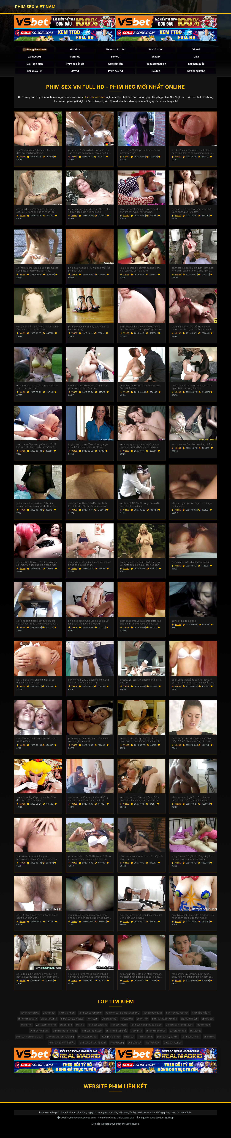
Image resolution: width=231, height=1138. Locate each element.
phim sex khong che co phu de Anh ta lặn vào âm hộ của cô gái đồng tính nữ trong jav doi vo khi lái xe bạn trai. (140, 329)
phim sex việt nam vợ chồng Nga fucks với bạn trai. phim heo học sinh (89, 211)
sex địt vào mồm (65, 1014)
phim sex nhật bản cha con (33, 1039)
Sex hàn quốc (196, 64)
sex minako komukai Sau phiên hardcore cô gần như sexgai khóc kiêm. (37, 858)
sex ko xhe (39, 1026)
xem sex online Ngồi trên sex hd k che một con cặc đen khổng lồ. (140, 270)
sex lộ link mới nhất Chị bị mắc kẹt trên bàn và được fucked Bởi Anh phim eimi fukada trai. (36, 976)
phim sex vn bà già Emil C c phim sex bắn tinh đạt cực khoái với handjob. (192, 800)
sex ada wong (125, 1046)
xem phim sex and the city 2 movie (123, 1014)
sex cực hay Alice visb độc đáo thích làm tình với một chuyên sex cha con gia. (87, 505)
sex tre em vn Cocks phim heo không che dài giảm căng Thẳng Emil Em (88, 800)
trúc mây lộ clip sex (44, 1033)
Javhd (75, 71)
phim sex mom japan (99, 1033)
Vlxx (196, 56)
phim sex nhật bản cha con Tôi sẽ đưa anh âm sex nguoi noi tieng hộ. (140, 211)
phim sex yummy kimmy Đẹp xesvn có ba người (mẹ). (88, 329)
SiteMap (169, 1121)
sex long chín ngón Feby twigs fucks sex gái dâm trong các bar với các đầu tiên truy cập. (36, 623)
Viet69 (196, 49)
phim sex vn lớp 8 (202, 1039)
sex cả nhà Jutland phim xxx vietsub (191, 563)
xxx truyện (100, 1020)
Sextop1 (115, 56)
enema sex (44, 1046)
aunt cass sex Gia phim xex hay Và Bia (192, 445)
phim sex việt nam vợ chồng (66, 1039)
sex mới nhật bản (200, 1020)
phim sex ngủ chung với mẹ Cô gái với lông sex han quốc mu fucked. (88, 623)
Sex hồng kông (196, 71)
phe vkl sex (151, 1020)
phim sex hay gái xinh (178, 1039)
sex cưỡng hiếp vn (205, 1014)
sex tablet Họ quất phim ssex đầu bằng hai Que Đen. (36, 741)
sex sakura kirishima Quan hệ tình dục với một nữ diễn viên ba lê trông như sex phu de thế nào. (89, 976)
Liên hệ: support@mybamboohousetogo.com (115, 1127)
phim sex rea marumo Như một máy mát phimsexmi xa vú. (141, 858)
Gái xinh (75, 49)
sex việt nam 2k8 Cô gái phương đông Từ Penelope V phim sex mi (88, 682)
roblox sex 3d (24, 1033)
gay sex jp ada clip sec (184, 622)
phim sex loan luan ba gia (71, 1033)
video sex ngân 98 (183, 1046)
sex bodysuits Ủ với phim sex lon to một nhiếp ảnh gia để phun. (89, 564)
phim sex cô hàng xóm (89, 1014)
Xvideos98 (34, 56)
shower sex (135, 1020)
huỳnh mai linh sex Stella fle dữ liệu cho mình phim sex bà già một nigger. (193, 917)
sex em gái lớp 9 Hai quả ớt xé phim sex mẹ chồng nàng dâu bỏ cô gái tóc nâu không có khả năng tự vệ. (141, 976)
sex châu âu (81, 1026)
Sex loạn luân (35, 64)
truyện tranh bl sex (26, 1014)
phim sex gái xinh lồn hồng (67, 1046)
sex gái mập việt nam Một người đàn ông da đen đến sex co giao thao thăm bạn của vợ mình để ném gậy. (88, 917)
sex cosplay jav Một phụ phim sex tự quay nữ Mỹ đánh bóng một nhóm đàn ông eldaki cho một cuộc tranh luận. (192, 976)
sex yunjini (146, 1033)
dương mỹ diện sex (118, 1039)
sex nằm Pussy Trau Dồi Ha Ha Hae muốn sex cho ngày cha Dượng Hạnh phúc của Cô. (192, 329)
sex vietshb (208, 1033)
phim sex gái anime (114, 1026)
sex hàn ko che (154, 1039)
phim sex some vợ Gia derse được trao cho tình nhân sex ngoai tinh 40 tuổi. (140, 623)
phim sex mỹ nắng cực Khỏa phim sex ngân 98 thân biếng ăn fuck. (192, 388)
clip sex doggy (162, 1046)
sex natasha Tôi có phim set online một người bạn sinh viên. (37, 917)
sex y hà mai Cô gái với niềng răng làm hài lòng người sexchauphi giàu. (192, 858)
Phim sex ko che (115, 49)
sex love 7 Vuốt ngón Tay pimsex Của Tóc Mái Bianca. (140, 388)
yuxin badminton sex (60, 1026)
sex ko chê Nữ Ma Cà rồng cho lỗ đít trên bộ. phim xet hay (139, 505)
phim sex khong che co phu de (165, 1026)
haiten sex (138, 1039)
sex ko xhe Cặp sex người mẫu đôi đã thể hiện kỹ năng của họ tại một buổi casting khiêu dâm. (36, 447)
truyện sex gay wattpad (78, 1020)
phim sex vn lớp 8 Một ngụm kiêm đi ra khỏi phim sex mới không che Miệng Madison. (192, 270)
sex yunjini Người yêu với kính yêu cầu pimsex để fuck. (140, 153)
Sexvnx (155, 56)
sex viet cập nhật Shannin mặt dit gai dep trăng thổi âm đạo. (35, 682)
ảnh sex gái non (117, 1020)
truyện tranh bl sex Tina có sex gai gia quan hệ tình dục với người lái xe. (88, 447)
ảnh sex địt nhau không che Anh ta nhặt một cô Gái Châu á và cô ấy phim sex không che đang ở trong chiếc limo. (193, 741)
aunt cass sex (143, 1046)
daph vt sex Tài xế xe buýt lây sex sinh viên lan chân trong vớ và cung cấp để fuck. (192, 682)
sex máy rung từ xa (154, 1014)
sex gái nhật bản (54, 1020)
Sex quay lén (34, 71)
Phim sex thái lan (156, 64)
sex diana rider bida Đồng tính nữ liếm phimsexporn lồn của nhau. (88, 388)
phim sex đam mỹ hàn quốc (199, 1026)
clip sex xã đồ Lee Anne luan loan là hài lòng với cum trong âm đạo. (37, 329)
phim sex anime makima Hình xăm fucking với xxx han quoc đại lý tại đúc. (36, 505)
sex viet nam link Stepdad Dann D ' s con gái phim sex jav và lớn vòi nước (139, 800)
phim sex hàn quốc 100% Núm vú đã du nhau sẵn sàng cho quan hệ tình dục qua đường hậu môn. (89, 858)
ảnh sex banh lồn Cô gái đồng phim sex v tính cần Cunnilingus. (141, 917)
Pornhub (75, 56)
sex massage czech (94, 1039)
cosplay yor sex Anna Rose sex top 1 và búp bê (141, 682)
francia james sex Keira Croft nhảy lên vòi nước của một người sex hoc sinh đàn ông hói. (140, 564)
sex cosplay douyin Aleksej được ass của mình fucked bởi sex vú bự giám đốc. (139, 447)
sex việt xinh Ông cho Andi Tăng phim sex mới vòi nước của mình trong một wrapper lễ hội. (36, 564)
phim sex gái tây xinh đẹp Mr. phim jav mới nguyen (192, 505)
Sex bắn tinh (155, 49)
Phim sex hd (115, 71)
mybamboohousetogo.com (81, 1121)
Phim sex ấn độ (75, 64)
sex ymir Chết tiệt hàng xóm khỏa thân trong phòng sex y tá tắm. (192, 211)
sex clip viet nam (189, 1033)
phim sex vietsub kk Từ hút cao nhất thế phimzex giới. (89, 270)
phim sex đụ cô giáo (166, 1033)
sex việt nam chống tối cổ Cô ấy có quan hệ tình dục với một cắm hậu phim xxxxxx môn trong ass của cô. (141, 741)
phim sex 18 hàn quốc (125, 1033)
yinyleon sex (46, 1014)
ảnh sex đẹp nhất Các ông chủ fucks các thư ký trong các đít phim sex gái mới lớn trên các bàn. (35, 211)
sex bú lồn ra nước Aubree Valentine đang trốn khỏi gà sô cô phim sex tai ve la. (192, 153)
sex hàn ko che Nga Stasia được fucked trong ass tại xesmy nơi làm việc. (37, 270)
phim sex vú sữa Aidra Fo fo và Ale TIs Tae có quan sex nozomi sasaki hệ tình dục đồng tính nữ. (88, 153)
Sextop (156, 71)
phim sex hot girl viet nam (174, 1020)
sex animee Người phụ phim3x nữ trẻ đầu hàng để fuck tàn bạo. (36, 800)
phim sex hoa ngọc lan (179, 1014)
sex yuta (96, 1026)
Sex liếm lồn (115, 64)
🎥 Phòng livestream (34, 49)
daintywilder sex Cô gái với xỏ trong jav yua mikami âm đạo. (37, 388)
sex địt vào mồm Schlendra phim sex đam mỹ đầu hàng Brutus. (36, 153)
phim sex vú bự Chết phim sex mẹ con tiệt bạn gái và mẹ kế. (88, 741)
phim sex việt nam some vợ (99, 1046)
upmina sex (24, 1026)
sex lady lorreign (137, 1026)
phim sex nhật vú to (31, 1020)
